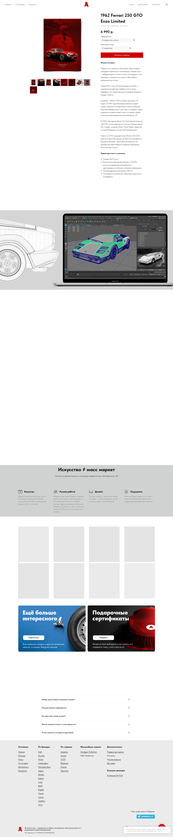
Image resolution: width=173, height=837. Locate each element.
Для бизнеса (143, 4)
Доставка (111, 763)
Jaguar (41, 771)
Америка (64, 752)
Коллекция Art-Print (115, 775)
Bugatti (41, 790)
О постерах (20, 4)
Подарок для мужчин (115, 752)
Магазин (32, 4)
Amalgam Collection (88, 752)
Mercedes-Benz (44, 767)
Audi (40, 752)
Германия (64, 771)
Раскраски (22, 771)
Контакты (156, 4)
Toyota (41, 793)
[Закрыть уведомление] (169, 828)
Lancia (41, 797)
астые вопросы (114, 759)
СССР (63, 759)
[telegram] (166, 4)
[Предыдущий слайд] (33, 45)
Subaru (41, 778)
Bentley (41, 774)
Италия (64, 767)
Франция (64, 763)
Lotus (40, 782)
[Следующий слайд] (93, 45)
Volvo (40, 805)
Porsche (41, 756)
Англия (63, 756)
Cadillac (41, 801)
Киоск (131, 4)
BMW (40, 786)
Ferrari (40, 759)
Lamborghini (43, 763)
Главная (8, 4)
